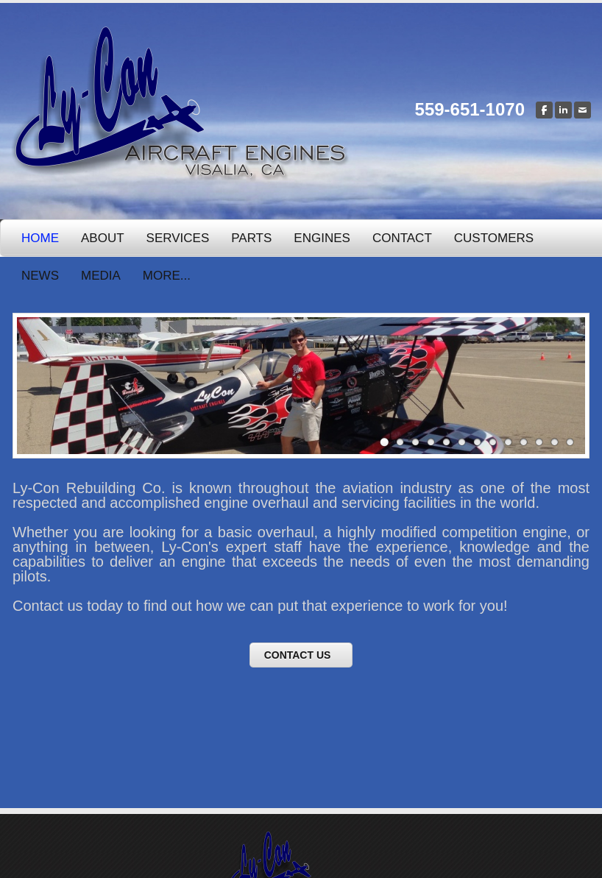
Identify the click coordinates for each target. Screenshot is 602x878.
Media (101, 276)
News (40, 276)
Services (178, 238)
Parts (251, 238)
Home (40, 238)
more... (167, 276)
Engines (322, 238)
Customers (494, 238)
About (102, 238)
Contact (402, 238)
